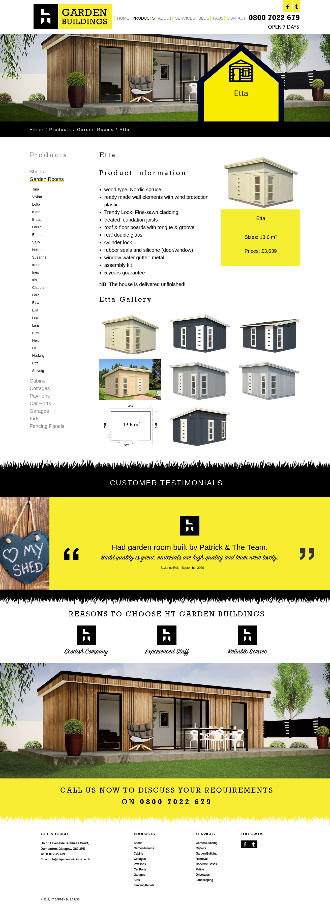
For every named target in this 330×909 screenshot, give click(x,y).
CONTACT (236, 18)
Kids (35, 418)
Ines (35, 272)
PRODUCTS (143, 18)
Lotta (36, 204)
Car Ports (40, 403)
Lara (36, 295)
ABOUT (165, 18)
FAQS (218, 18)
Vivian (37, 197)
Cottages (40, 388)
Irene (36, 265)
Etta (35, 363)
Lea (35, 318)
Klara (36, 212)
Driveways (203, 874)
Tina (35, 189)
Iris (34, 280)
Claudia (38, 288)
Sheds (37, 171)
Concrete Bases (206, 864)
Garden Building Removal (207, 856)
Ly (34, 348)
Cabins (37, 381)
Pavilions (40, 396)
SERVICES (185, 18)
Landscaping (204, 880)
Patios (200, 869)
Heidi (36, 340)
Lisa (35, 325)
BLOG (203, 18)
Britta (36, 219)
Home (37, 130)
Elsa (35, 303)
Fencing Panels (47, 426)
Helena (38, 250)
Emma (37, 235)
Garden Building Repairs (207, 845)
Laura (37, 227)
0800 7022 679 (274, 18)
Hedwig (38, 356)
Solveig (38, 371)
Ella (35, 310)
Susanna (39, 257)
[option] (165, 77)
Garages (39, 411)
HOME (123, 18)
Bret (35, 333)
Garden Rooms (95, 130)
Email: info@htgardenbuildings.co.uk (65, 859)
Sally (36, 242)
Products (60, 130)
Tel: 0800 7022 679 (53, 854)
